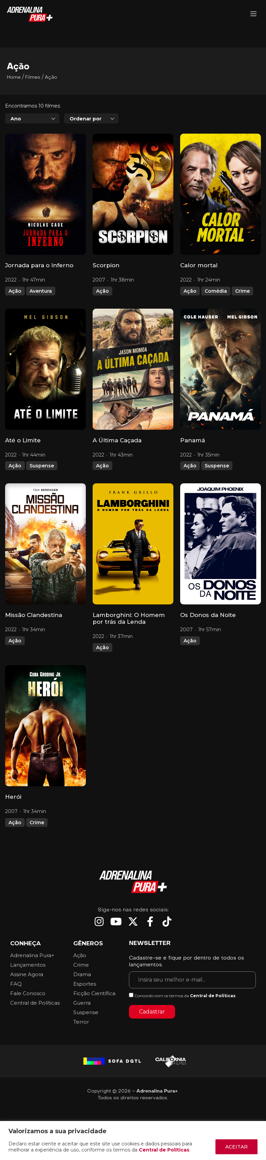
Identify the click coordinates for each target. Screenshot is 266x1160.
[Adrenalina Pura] (253, 14)
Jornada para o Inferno (39, 265)
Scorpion (106, 265)
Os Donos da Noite (208, 615)
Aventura (41, 291)
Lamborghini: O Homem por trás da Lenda (129, 618)
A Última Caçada (117, 440)
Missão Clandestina (33, 615)
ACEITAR (236, 1147)
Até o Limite (23, 440)
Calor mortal (198, 265)
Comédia (216, 291)
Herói (13, 796)
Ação (14, 291)
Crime (242, 291)
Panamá (192, 440)
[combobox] (32, 118)
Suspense (42, 466)
